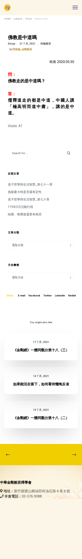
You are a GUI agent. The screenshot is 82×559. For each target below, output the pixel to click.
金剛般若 (27, 49)
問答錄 (16, 49)
